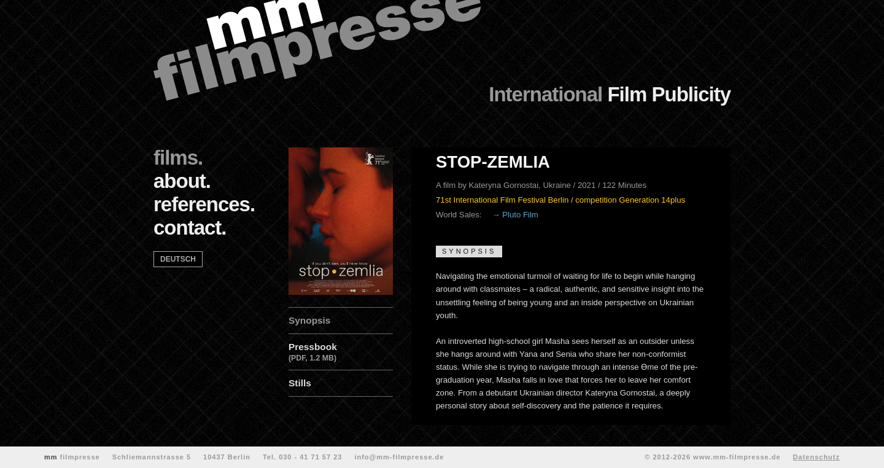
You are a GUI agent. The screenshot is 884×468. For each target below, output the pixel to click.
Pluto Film (520, 214)
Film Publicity (610, 94)
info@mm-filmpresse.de (399, 457)
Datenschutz (816, 457)
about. (182, 181)
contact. (190, 227)
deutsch (178, 259)
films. (178, 157)
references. (204, 204)
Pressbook (341, 352)
